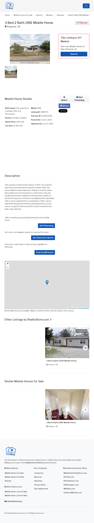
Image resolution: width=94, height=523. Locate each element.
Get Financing (46, 225)
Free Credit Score (44, 252)
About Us (38, 477)
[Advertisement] (30, 85)
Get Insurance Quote (43, 238)
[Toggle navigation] (86, 5)
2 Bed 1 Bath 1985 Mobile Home (61, 422)
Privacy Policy (40, 485)
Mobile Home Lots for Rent (16, 495)
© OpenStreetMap (83, 308)
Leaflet (72, 308)
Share (64, 98)
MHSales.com (69, 489)
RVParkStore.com (71, 481)
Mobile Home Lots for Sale (16, 492)
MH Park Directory (13, 501)
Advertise (38, 481)
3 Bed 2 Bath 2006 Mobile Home (61, 361)
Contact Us (38, 473)
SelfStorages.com (71, 485)
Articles (8, 481)
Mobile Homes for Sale (14, 473)
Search (73, 54)
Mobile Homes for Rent (14, 477)
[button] (30, 49)
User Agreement (41, 489)
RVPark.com (69, 477)
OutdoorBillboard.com (73, 493)
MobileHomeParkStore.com (37, 463)
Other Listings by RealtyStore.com (28, 319)
